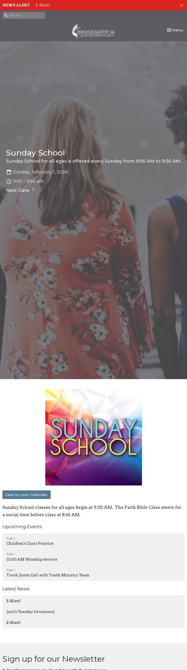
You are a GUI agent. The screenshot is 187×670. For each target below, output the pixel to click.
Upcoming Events (22, 526)
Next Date (20, 190)
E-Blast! (43, 5)
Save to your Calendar (26, 494)
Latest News (16, 589)
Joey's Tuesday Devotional (30, 612)
